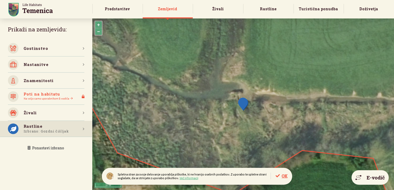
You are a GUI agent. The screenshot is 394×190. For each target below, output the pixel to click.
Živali (218, 8)
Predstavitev (117, 8)
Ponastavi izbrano (46, 147)
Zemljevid (167, 8)
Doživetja (368, 8)
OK (284, 176)
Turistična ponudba (318, 8)
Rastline (268, 8)
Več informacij (189, 178)
